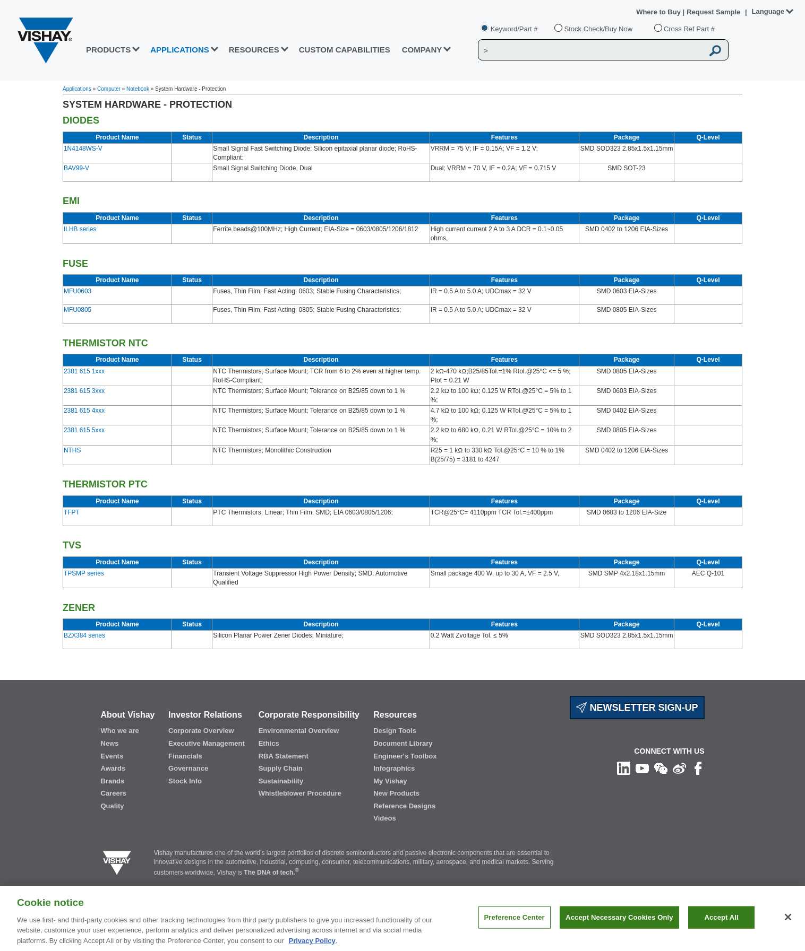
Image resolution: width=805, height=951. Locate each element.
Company (422, 49)
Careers (113, 793)
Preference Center (514, 922)
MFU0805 (77, 309)
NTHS (72, 450)
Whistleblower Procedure (300, 793)
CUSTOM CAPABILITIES (344, 49)
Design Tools (394, 731)
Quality (112, 806)
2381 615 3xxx (84, 391)
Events (112, 756)
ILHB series (80, 229)
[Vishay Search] (590, 50)
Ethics (269, 743)
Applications (77, 89)
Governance (188, 768)
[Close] (788, 922)
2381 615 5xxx (84, 430)
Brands (113, 781)
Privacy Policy (312, 945)
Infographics (394, 768)
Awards (113, 768)
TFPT (72, 512)
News (110, 743)
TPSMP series (84, 573)
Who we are (120, 731)
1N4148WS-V (83, 148)
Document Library (402, 743)
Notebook (137, 89)
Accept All (721, 922)
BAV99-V (76, 168)
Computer (109, 89)
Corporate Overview (201, 731)
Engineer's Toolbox (404, 756)
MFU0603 (77, 291)
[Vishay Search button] (715, 50)
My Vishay (390, 781)
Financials (185, 756)
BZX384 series (84, 635)
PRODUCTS (108, 49)
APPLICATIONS (179, 49)
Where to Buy (659, 12)
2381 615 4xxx (84, 410)
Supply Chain (281, 768)
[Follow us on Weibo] (679, 767)
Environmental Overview (299, 731)
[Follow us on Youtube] (642, 767)
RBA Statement (284, 756)
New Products (396, 793)
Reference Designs (404, 806)
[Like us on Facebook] (698, 767)
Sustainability (281, 781)
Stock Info (185, 781)
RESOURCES (254, 49)
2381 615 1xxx (84, 371)
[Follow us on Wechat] (660, 767)
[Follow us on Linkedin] (623, 767)
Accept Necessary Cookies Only (619, 922)
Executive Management (206, 743)
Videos (384, 818)
